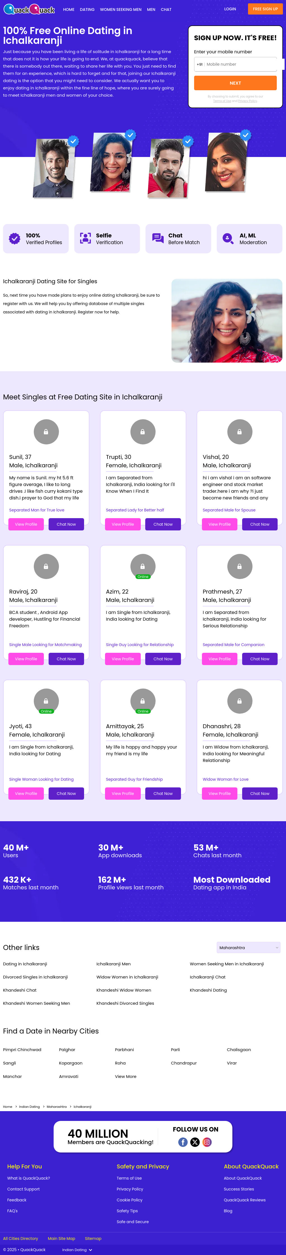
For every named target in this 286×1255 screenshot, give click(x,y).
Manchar (12, 1076)
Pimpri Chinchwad (22, 1049)
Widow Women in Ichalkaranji (127, 977)
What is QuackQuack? (28, 1178)
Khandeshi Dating (208, 990)
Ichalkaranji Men (113, 964)
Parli (175, 1049)
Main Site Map (61, 1238)
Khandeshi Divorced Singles (125, 1003)
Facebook (183, 1142)
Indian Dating (29, 1106)
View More (126, 1076)
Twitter (195, 1142)
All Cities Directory (20, 1238)
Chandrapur (184, 1063)
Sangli (9, 1063)
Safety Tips (127, 1211)
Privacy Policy (247, 101)
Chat (166, 9)
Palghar (67, 1049)
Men (151, 9)
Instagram (207, 1142)
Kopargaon (70, 1063)
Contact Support (23, 1189)
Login (230, 9)
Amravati (68, 1076)
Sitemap (93, 1238)
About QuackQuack (243, 1178)
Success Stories (239, 1189)
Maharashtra (57, 1106)
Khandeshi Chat (20, 990)
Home (69, 9)
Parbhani (124, 1049)
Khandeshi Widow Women (123, 990)
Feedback (17, 1200)
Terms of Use (222, 101)
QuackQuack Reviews (245, 1200)
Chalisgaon (239, 1049)
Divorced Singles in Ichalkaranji (35, 977)
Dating (87, 9)
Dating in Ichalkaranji (25, 964)
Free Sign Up (265, 9)
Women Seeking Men (120, 9)
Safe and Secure (133, 1222)
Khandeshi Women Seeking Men (36, 1003)
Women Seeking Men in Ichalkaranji (227, 964)
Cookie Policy (129, 1200)
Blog (228, 1211)
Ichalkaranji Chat (208, 977)
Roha (120, 1063)
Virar (232, 1063)
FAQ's (12, 1211)
